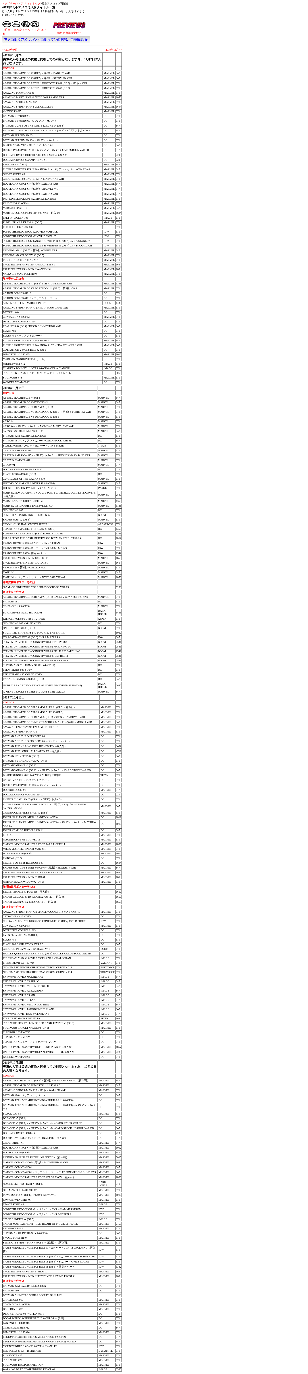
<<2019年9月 (9, 49)
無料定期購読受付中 (69, 32)
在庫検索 (16, 29)
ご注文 (6, 29)
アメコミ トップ (30, 3)
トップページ (10, 3)
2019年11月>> (114, 49)
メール (26, 29)
